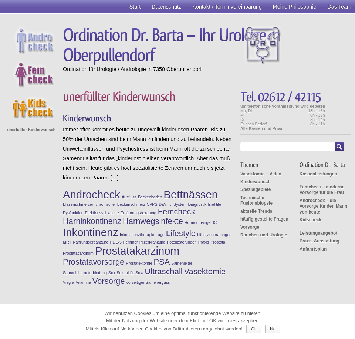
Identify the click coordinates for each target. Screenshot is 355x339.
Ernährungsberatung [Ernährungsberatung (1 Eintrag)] (138, 213)
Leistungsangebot (318, 233)
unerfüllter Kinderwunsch (31, 129)
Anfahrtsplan (313, 249)
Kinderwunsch (255, 181)
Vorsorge (249, 227)
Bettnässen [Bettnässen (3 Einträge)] (190, 194)
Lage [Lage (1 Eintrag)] (160, 234)
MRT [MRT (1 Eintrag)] (67, 242)
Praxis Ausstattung (319, 241)
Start (135, 7)
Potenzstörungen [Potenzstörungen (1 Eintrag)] (182, 242)
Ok (254, 329)
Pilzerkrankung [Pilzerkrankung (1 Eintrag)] (152, 242)
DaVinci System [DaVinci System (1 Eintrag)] (173, 204)
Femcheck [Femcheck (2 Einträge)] (176, 211)
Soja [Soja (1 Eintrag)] (139, 273)
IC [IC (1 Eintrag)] (215, 222)
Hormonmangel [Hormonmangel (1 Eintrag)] (198, 222)
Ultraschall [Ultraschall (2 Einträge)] (164, 271)
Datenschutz (166, 7)
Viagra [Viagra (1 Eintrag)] (68, 282)
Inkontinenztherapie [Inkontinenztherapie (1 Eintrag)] (137, 234)
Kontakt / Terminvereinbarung (227, 7)
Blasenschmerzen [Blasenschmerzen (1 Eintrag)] (78, 204)
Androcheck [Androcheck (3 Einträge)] (91, 194)
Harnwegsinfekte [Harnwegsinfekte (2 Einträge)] (153, 221)
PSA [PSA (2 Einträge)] (162, 261)
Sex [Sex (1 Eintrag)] (111, 273)
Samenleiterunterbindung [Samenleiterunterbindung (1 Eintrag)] (85, 273)
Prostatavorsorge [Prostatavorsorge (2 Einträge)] (93, 261)
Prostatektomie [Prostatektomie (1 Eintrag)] (139, 263)
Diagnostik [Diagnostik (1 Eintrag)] (197, 204)
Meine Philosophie (295, 7)
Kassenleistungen (318, 174)
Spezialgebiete (255, 189)
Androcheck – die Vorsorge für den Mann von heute (323, 206)
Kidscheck (310, 219)
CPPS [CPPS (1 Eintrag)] (152, 204)
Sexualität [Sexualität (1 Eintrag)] (125, 273)
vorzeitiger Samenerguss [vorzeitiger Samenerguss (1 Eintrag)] (148, 282)
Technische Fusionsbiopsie (256, 200)
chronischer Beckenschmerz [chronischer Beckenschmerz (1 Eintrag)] (120, 204)
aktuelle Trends (256, 211)
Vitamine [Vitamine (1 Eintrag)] (83, 282)
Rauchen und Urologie (263, 235)
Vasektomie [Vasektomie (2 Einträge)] (205, 271)
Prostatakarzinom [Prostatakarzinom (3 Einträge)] (137, 251)
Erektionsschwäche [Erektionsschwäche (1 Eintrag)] (102, 213)
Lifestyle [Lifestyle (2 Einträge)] (181, 233)
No (272, 329)
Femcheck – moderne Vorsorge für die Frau (322, 189)
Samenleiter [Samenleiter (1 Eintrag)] (181, 263)
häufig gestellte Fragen (264, 219)
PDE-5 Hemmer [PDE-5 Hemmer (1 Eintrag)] (124, 242)
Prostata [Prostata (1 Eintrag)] (217, 242)
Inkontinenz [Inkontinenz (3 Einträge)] (90, 232)
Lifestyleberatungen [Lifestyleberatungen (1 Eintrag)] (214, 234)
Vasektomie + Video (260, 174)
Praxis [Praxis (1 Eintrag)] (203, 242)
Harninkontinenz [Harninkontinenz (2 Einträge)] (92, 221)
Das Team (339, 7)
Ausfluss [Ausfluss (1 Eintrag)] (129, 197)
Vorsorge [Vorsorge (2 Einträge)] (108, 281)
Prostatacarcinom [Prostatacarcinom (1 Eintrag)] (78, 253)
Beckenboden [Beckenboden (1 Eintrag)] (150, 197)
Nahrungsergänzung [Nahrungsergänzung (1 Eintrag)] (91, 242)
